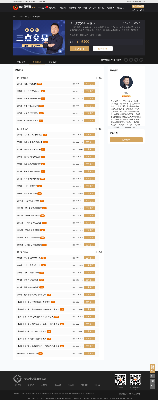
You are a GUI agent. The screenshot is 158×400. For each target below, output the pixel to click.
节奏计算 (84, 385)
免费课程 (52, 7)
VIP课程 (20, 16)
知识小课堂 (82, 7)
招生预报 (101, 7)
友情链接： (17, 394)
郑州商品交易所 (66, 394)
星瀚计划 (72, 7)
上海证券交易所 (26, 394)
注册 (142, 10)
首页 (33, 7)
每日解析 (110, 7)
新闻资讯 (120, 7)
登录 (133, 10)
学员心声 (92, 7)
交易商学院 (62, 7)
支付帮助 (31, 385)
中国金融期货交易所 (78, 394)
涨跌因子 (71, 385)
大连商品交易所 (56, 394)
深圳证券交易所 (36, 394)
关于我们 (17, 385)
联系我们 (58, 385)
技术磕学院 (42, 7)
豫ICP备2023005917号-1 (36, 399)
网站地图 (97, 385)
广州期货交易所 (89, 394)
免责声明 (44, 385)
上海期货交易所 (46, 394)
